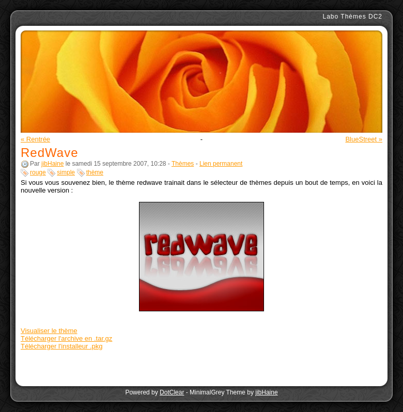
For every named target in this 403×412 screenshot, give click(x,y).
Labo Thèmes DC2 (353, 16)
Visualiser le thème (49, 331)
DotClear (172, 392)
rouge (38, 172)
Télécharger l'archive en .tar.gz (66, 338)
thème (94, 172)
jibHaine (52, 163)
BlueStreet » (363, 139)
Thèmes (183, 163)
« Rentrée (35, 139)
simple (66, 172)
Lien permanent (220, 163)
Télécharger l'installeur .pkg (62, 346)
